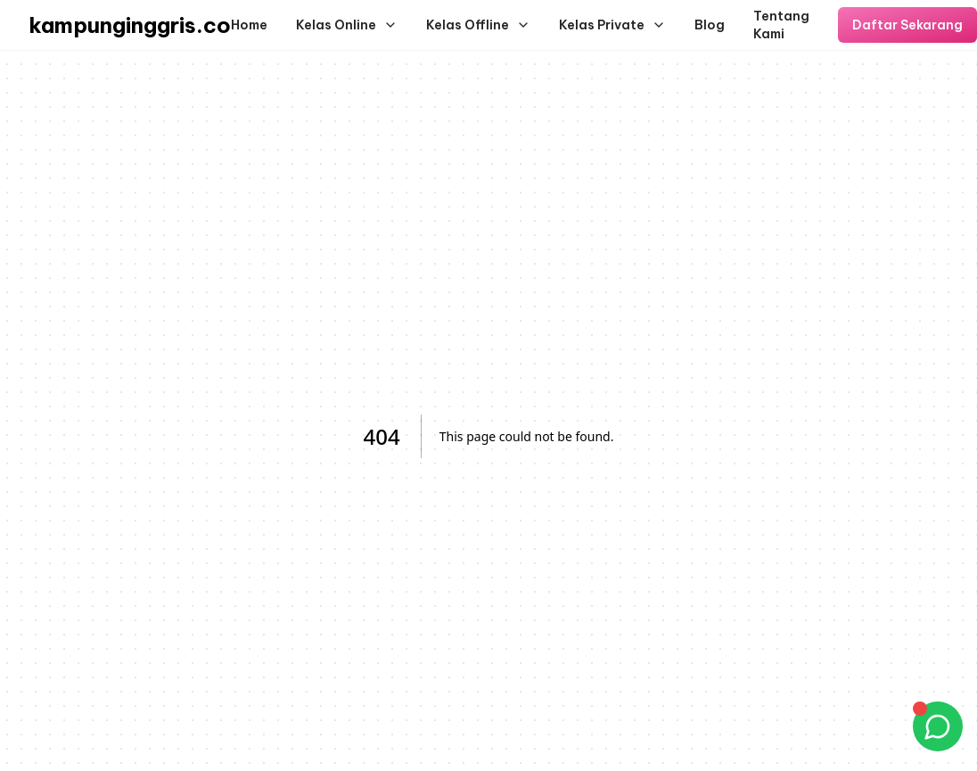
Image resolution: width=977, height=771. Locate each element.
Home (249, 25)
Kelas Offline (478, 25)
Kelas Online (347, 25)
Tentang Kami (781, 25)
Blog (709, 25)
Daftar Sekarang (907, 25)
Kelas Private (612, 25)
